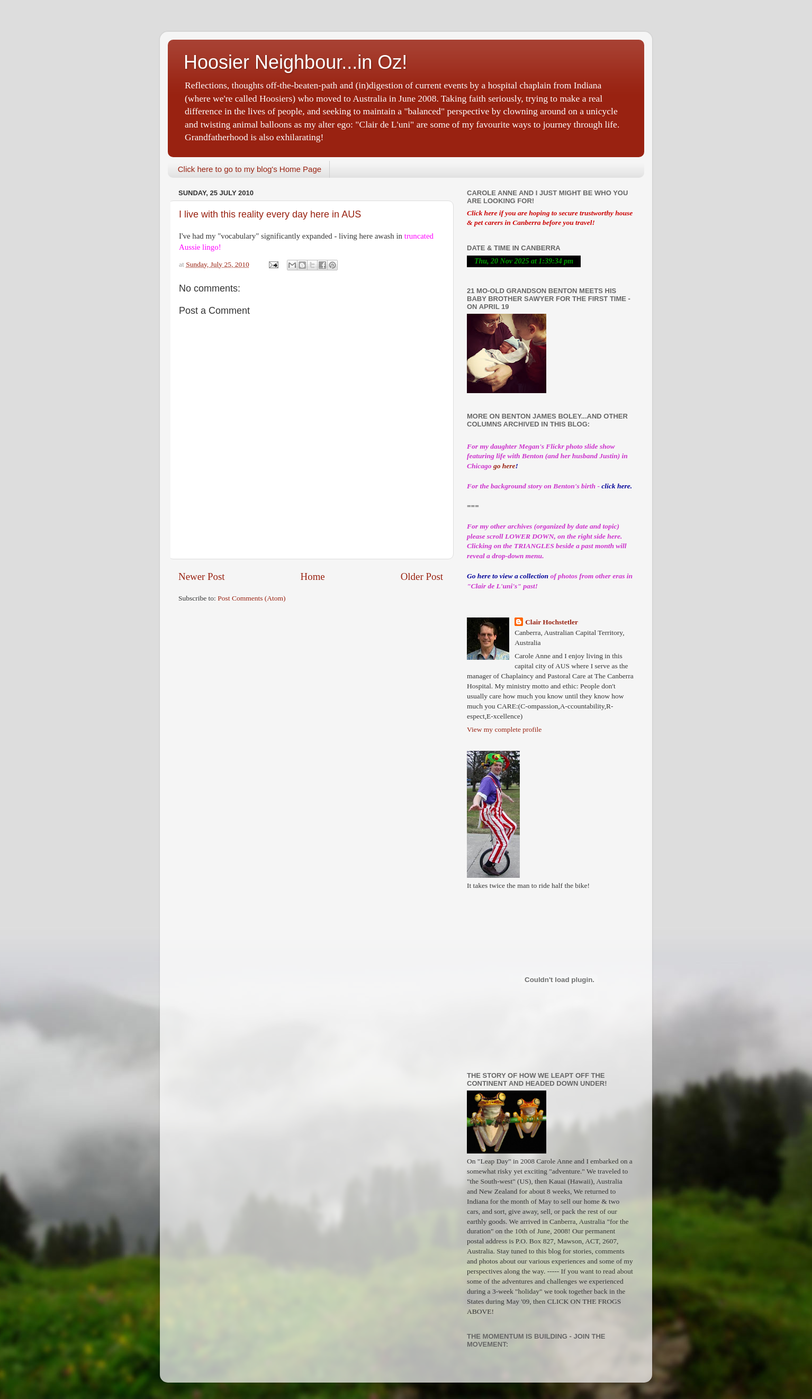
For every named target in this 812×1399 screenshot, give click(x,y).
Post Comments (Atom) (251, 598)
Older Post (422, 576)
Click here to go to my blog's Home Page (249, 169)
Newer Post (201, 576)
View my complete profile (504, 729)
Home (313, 576)
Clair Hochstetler (551, 622)
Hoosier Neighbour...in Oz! (295, 62)
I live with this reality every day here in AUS (270, 214)
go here (504, 466)
